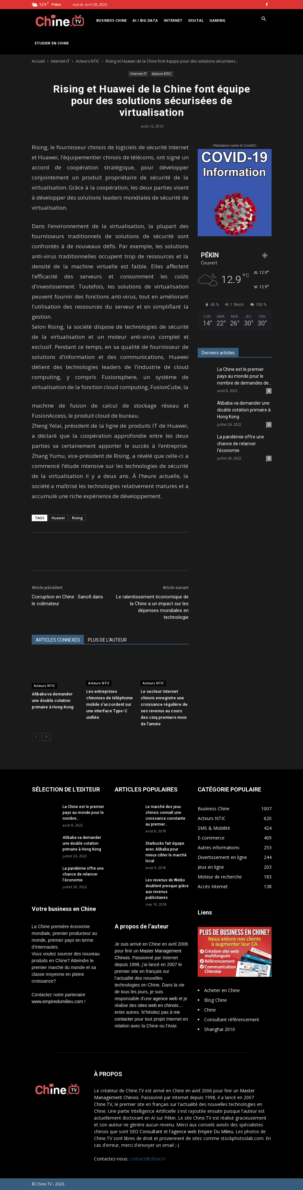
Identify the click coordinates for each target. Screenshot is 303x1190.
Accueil (38, 61)
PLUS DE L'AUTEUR (107, 640)
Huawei (58, 517)
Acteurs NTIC (87, 61)
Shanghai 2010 (219, 1029)
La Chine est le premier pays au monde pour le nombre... (83, 812)
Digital (196, 20)
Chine (210, 1010)
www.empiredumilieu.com (57, 1001)
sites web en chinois (158, 1005)
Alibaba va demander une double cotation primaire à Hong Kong (53, 700)
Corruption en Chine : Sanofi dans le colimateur (67, 600)
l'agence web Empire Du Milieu (201, 1131)
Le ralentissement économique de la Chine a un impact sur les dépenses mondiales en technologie (152, 607)
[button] (264, 19)
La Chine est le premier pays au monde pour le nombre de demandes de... (244, 376)
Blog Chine (215, 1000)
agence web (165, 998)
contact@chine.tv (148, 1159)
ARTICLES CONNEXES (58, 640)
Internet (173, 20)
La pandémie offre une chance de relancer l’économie (240, 443)
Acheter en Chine (222, 990)
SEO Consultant (146, 1131)
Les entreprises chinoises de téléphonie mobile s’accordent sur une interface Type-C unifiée (109, 704)
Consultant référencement (231, 1019)
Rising (77, 517)
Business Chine (111, 20)
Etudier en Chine (52, 43)
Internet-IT (60, 61)
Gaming (217, 20)
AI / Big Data (145, 20)
